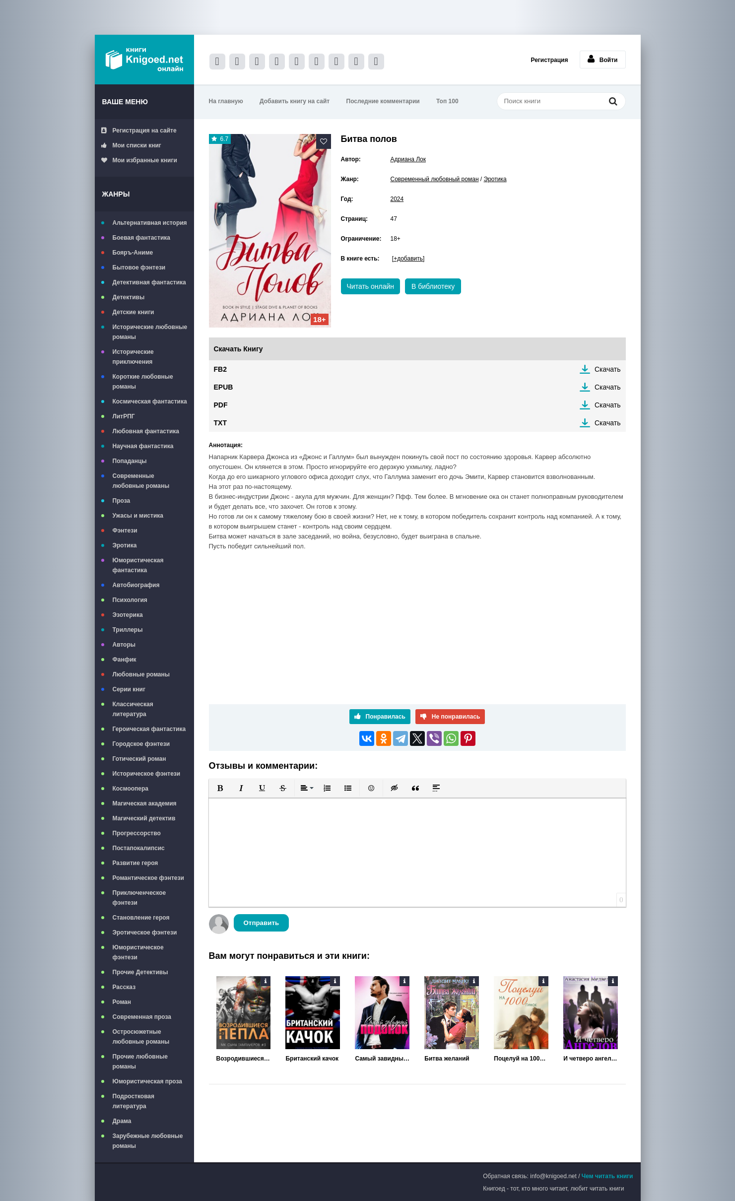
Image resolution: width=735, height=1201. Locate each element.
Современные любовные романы (141, 480)
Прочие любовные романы (140, 1061)
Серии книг (129, 689)
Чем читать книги (607, 1176)
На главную (226, 101)
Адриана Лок (408, 159)
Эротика (125, 545)
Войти (603, 59)
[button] (220, 788)
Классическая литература (133, 709)
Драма (122, 1121)
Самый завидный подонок (382, 1058)
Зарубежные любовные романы (148, 1141)
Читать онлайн (371, 286)
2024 (397, 199)
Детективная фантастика (149, 282)
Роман (122, 1002)
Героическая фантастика (149, 729)
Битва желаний (446, 1058)
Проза (122, 500)
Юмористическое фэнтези (138, 952)
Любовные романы (141, 674)
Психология (130, 600)
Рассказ (124, 987)
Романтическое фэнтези (148, 877)
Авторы (124, 644)
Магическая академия (145, 803)
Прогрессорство (137, 833)
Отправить (261, 923)
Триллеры (128, 629)
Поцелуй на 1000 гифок (521, 1058)
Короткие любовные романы (143, 381)
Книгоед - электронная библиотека (144, 59)
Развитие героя (135, 863)
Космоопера (130, 788)
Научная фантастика (143, 446)
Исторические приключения (133, 356)
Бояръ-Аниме (133, 252)
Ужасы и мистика (138, 515)
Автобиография (136, 585)
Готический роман (139, 758)
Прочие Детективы (140, 972)
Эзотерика (128, 614)
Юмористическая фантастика (138, 565)
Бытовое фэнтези (139, 267)
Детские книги (133, 312)
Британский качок (311, 1058)
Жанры (116, 194)
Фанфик (124, 659)
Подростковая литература (134, 1101)
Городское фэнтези (141, 743)
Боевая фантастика (141, 237)
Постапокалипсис (139, 848)
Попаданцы (130, 461)
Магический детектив (144, 818)
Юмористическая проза (147, 1081)
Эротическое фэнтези (145, 932)
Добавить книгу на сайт (295, 101)
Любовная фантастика (146, 431)
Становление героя (141, 917)
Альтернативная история (150, 222)
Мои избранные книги (139, 160)
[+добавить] (408, 258)
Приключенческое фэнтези (139, 897)
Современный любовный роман (435, 179)
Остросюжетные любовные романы (141, 1036)
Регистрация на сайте (139, 130)
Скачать (608, 369)
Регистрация (549, 60)
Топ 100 (447, 101)
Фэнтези (125, 530)
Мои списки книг (131, 145)
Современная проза (142, 1016)
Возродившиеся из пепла (243, 1058)
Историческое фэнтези (147, 773)
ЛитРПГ (124, 416)
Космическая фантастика (150, 401)
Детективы (129, 297)
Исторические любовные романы (150, 332)
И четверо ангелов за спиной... (590, 1058)
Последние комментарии (383, 101)
